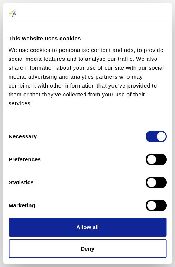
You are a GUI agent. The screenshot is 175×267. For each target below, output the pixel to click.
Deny (87, 248)
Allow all (87, 227)
